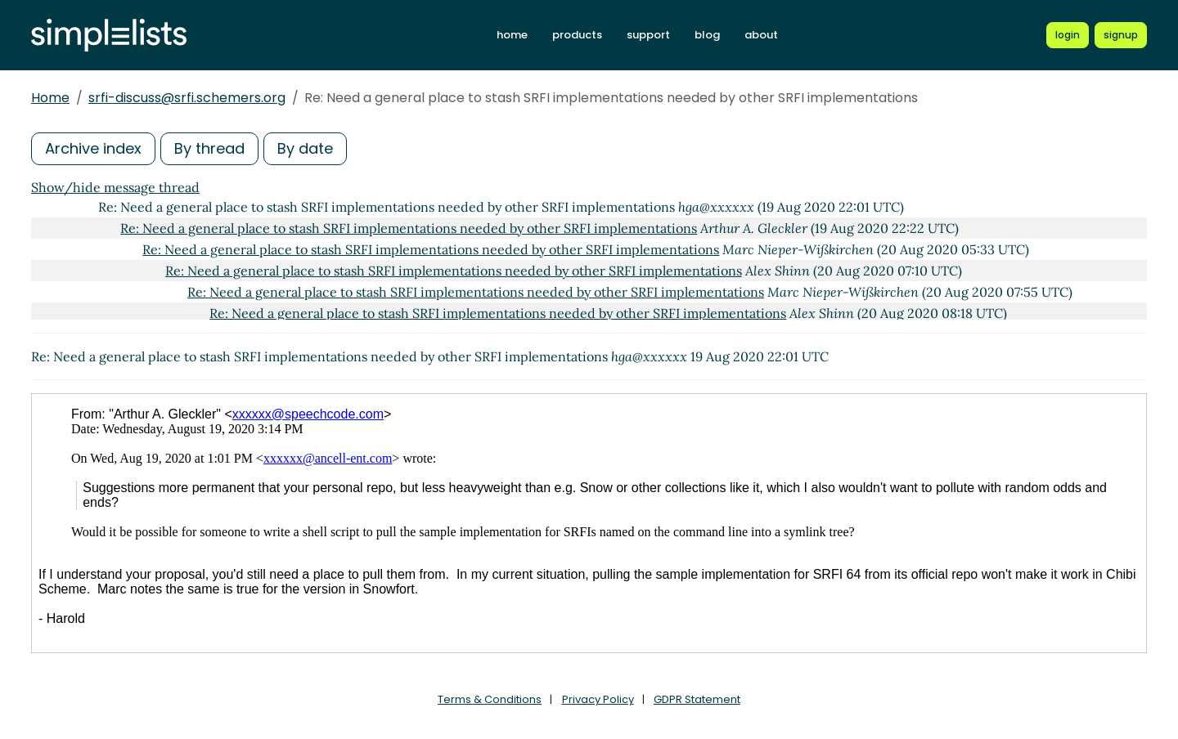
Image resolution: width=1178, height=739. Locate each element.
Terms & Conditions (490, 699)
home (512, 35)
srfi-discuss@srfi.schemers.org (187, 97)
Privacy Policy (598, 699)
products (577, 35)
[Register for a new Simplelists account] (1121, 35)
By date (305, 148)
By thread (209, 148)
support (648, 35)
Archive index (93, 148)
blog (707, 35)
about (761, 35)
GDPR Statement (697, 699)
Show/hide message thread (115, 187)
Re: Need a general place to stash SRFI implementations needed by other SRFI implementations (408, 228)
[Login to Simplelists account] (1067, 35)
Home (50, 97)
